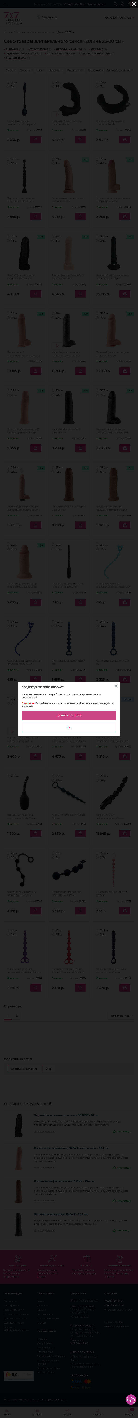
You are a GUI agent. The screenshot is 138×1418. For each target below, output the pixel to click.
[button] (131, 1399)
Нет (69, 727)
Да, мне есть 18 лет (69, 715)
